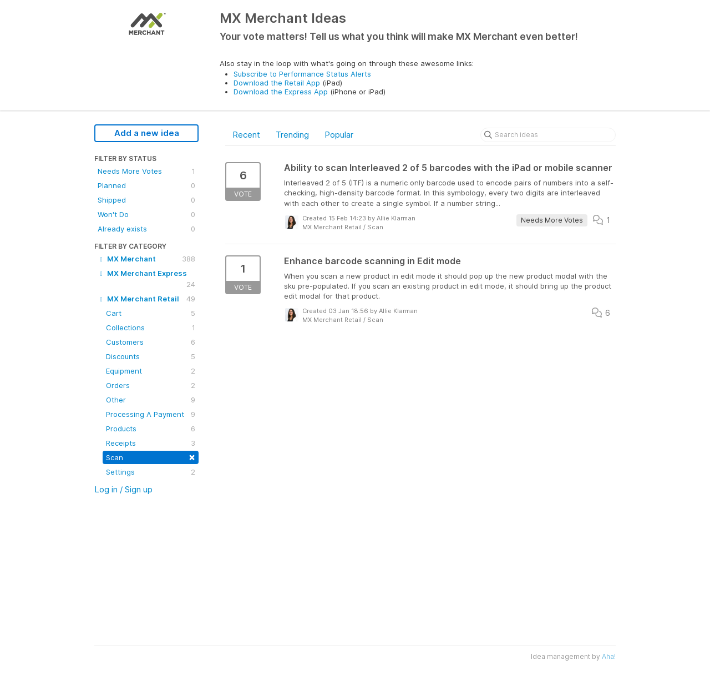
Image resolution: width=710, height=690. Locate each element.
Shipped (146, 199)
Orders (150, 385)
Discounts (150, 356)
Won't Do (146, 214)
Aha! (609, 656)
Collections (150, 327)
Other (150, 399)
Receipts (150, 443)
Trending (292, 134)
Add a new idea (146, 133)
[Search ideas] (548, 135)
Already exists (146, 228)
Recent (246, 134)
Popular (338, 134)
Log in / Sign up (123, 489)
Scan (150, 456)
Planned (146, 185)
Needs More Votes (146, 171)
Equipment (150, 370)
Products (150, 428)
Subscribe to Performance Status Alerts (302, 73)
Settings (150, 471)
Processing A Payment (150, 414)
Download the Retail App (277, 82)
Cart (150, 313)
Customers (150, 341)
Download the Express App (281, 91)
